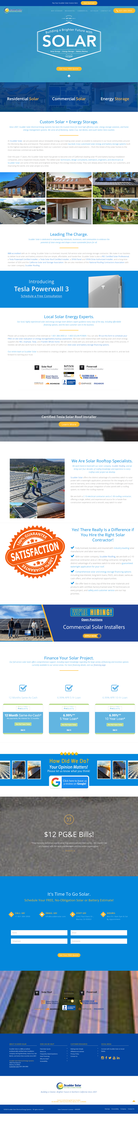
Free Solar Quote (45, 1049)
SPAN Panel (77, 259)
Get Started (89, 3)
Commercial (83, 11)
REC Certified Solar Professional (115, 256)
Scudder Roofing (118, 466)
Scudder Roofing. (32, 265)
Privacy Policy (75, 1054)
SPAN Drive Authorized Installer (99, 259)
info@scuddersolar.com (56, 916)
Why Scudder (56, 11)
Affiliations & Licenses (77, 1051)
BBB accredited (14, 253)
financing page (100, 665)
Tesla (34, 341)
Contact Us (106, 11)
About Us (43, 1051)
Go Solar (94, 11)
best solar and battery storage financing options (88, 344)
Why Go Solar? (44, 1059)
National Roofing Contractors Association (106, 262)
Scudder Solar (16, 141)
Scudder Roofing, (108, 556)
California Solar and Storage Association (46, 262)
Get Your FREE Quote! (69, 69)
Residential (70, 11)
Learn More (69, 424)
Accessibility (43, 1061)
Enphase (27, 341)
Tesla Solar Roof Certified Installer (54, 259)
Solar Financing (44, 1056)
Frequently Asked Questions (49, 1054)
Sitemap (107, 1109)
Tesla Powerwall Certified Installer (23, 259)
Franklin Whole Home (50, 341)
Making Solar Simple (77, 1049)
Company (123, 1109)
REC (21, 341)
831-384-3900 (124, 11)
